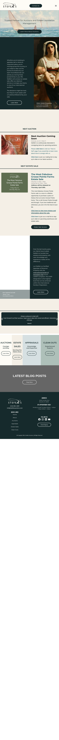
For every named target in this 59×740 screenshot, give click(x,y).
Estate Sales (15, 427)
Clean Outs (14, 430)
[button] (56, 6)
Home (15, 414)
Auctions (15, 420)
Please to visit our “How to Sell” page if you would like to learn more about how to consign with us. (44, 151)
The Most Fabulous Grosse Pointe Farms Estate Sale (42, 176)
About (15, 417)
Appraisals (15, 423)
